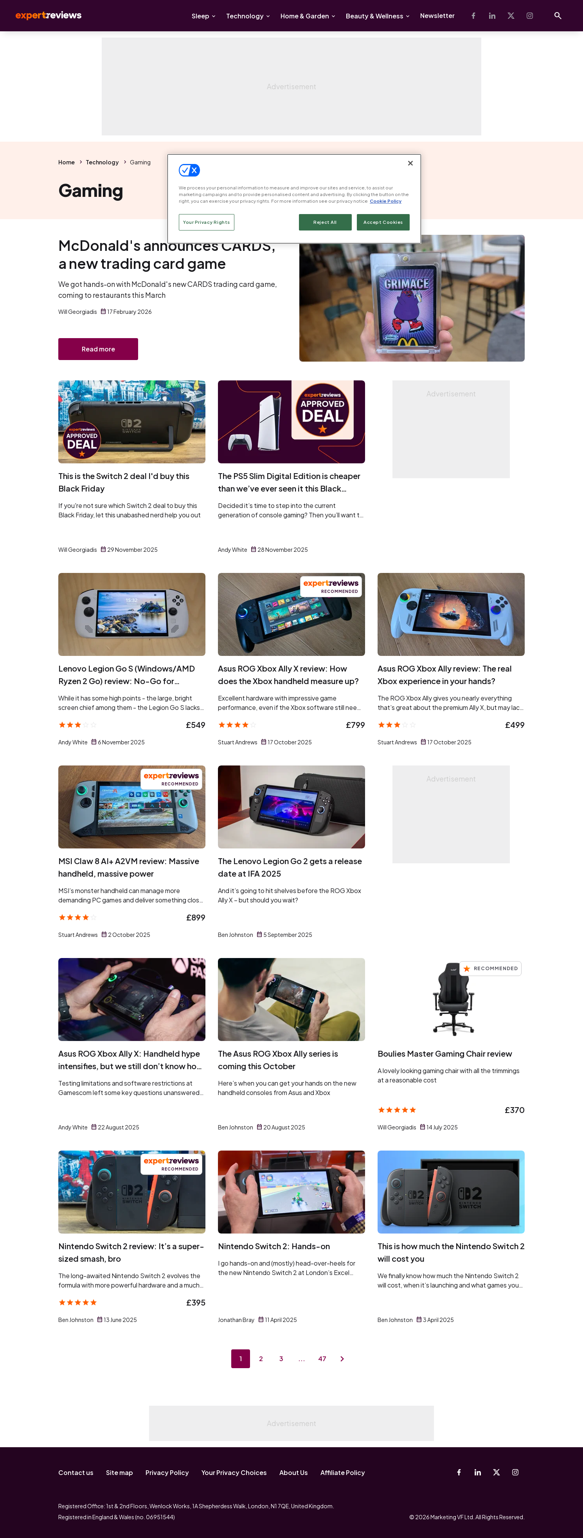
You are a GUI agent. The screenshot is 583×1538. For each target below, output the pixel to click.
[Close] (410, 163)
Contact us (76, 1472)
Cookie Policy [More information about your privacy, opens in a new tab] (385, 201)
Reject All (325, 222)
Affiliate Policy (342, 1472)
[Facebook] (473, 15)
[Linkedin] (492, 15)
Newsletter (437, 15)
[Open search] (558, 15)
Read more (98, 349)
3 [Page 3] (281, 1358)
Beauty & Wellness (374, 16)
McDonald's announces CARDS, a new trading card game (167, 254)
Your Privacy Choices (234, 1472)
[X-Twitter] (511, 15)
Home (66, 162)
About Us (293, 1472)
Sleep (200, 16)
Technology (245, 16)
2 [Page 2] (261, 1358)
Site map (119, 1472)
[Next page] (342, 1358)
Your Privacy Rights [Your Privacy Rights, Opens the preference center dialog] (206, 222)
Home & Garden (305, 16)
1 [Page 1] (240, 1358)
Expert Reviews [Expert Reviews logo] (42, 15)
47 (322, 1358)
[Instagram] (529, 15)
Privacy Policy (167, 1472)
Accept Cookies (383, 222)
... (301, 1358)
